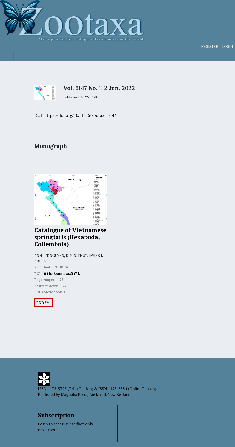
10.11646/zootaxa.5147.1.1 (62, 273)
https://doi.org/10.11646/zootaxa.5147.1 (81, 115)
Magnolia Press (74, 394)
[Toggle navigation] (7, 56)
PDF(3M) (43, 302)
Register (209, 46)
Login (227, 46)
